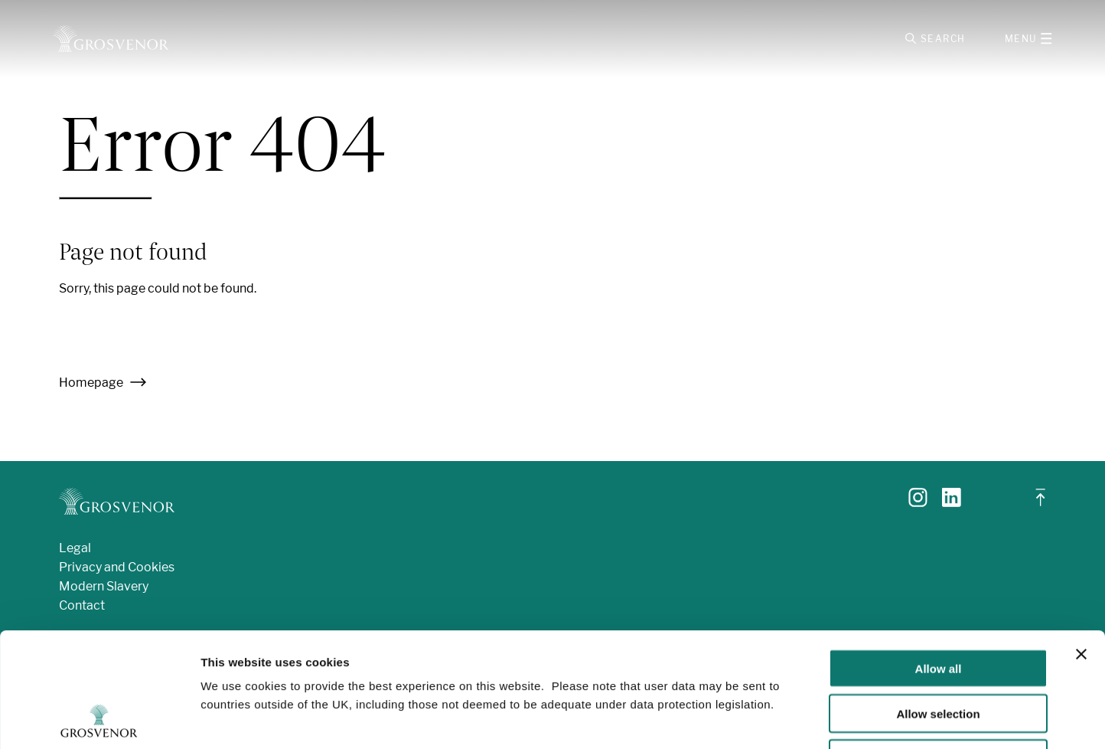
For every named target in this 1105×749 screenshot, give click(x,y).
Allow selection (938, 606)
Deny (938, 651)
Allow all (938, 560)
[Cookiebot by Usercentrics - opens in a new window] (99, 719)
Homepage (103, 382)
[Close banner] (1081, 546)
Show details (803, 718)
